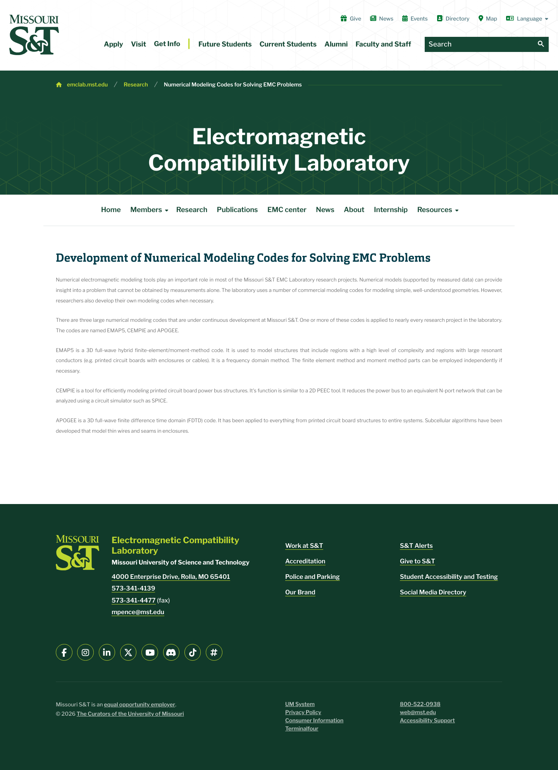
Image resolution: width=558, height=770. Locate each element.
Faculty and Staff (383, 44)
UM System (300, 704)
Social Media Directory (433, 592)
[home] (34, 35)
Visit (138, 44)
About (354, 210)
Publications (237, 210)
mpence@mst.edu (138, 612)
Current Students (288, 44)
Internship (391, 210)
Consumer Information (314, 720)
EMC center (287, 210)
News (381, 18)
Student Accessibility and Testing (449, 576)
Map (488, 18)
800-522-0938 (420, 704)
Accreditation (305, 561)
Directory (453, 18)
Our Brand (300, 592)
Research (136, 84)
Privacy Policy (303, 712)
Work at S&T (304, 545)
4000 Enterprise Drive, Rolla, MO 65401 (171, 576)
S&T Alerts (416, 545)
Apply (113, 44)
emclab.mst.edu (87, 84)
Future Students (225, 44)
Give (351, 18)
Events (415, 18)
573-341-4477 (134, 600)
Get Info (167, 44)
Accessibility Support (427, 720)
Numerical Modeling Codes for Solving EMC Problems (233, 84)
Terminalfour (301, 728)
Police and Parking (312, 576)
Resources (439, 210)
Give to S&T (417, 561)
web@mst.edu (418, 712)
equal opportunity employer (139, 704)
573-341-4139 (133, 588)
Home (111, 210)
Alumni (336, 44)
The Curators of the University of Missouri (130, 714)
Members (150, 210)
